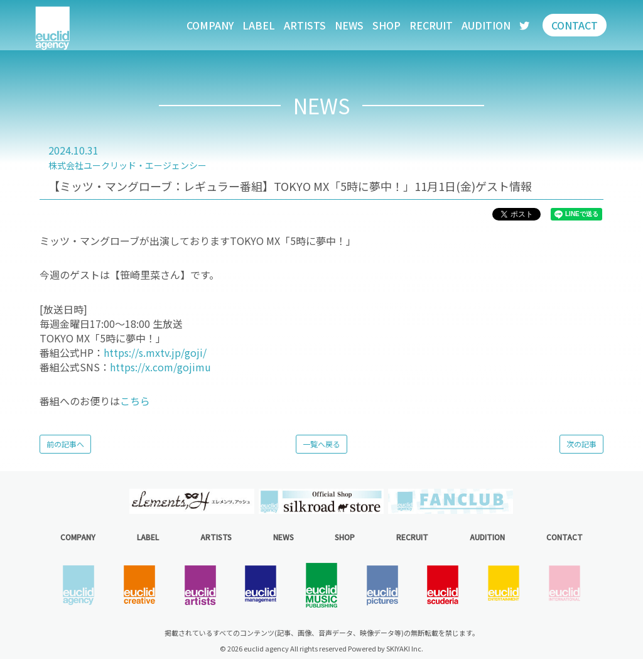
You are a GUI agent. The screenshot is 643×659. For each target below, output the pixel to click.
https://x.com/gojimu (160, 366)
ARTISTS (305, 25)
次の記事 (581, 443)
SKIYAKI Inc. (404, 648)
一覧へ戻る (321, 443)
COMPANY (210, 25)
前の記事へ (65, 443)
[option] (192, 501)
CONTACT (574, 25)
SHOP (386, 25)
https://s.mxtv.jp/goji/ (155, 352)
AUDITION (486, 25)
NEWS (349, 25)
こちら (135, 400)
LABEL (258, 25)
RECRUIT (431, 25)
